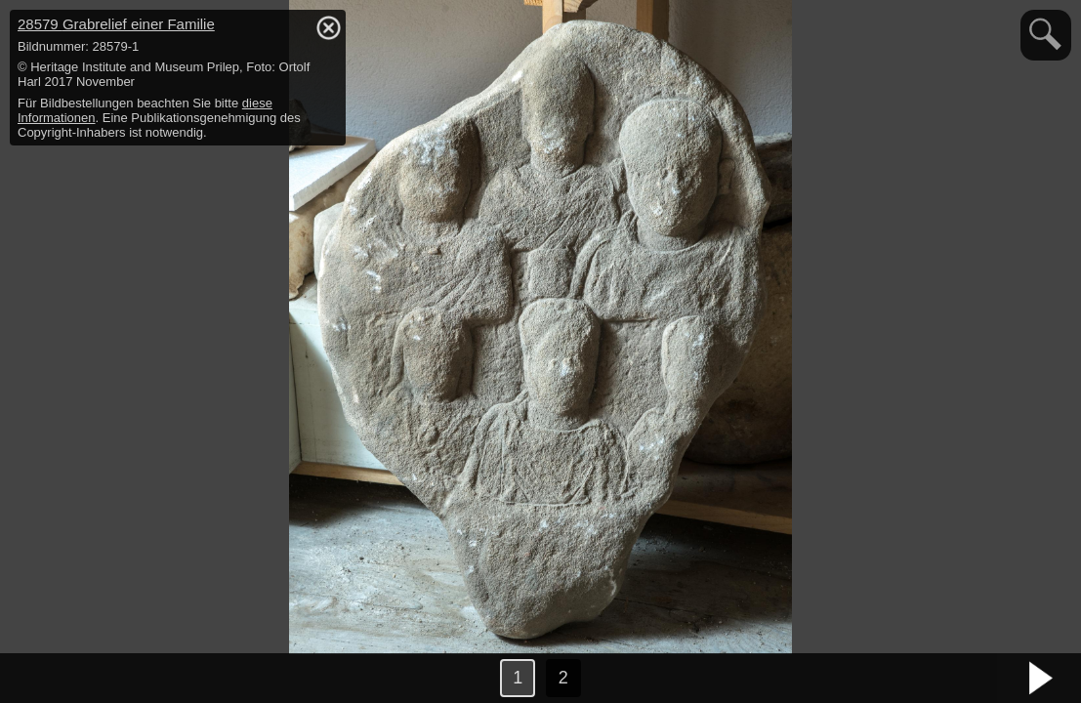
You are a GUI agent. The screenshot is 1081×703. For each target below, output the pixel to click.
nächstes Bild (1042, 678)
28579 (116, 24)
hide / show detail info (328, 27)
